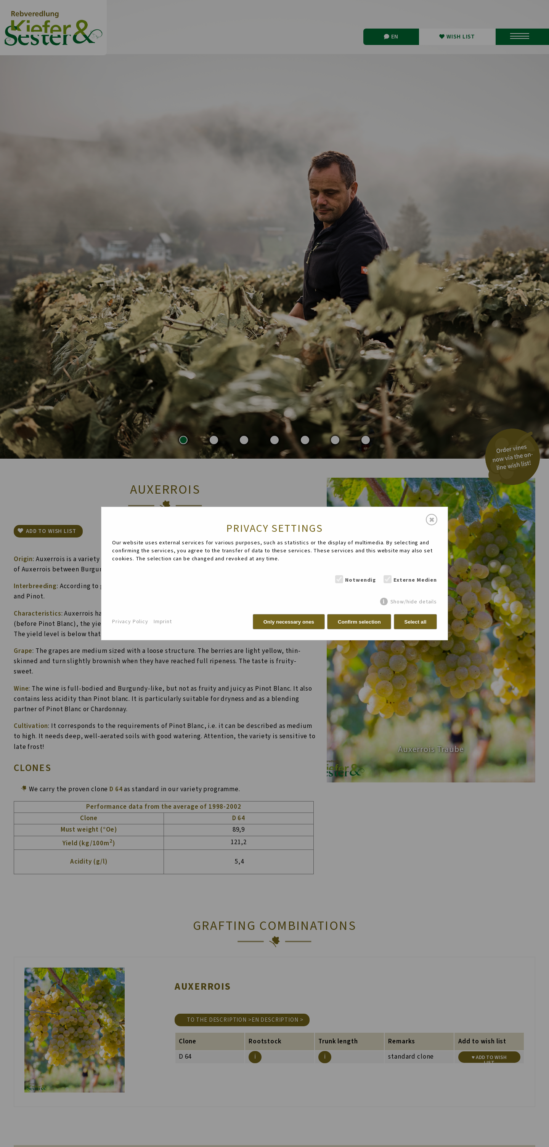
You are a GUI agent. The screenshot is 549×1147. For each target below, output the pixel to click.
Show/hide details (413, 601)
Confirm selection (359, 622)
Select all (416, 622)
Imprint (163, 621)
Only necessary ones (288, 622)
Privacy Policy (130, 621)
